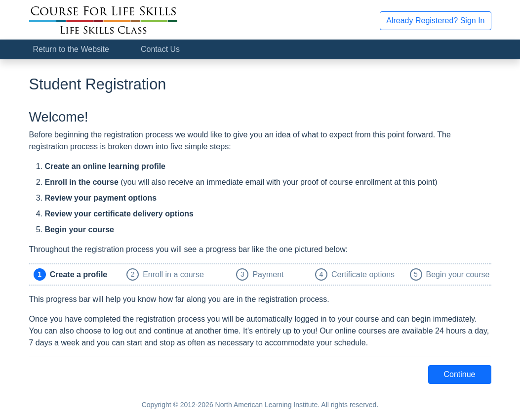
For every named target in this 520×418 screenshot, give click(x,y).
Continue (459, 374)
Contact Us (160, 49)
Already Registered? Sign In (435, 20)
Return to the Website (71, 49)
